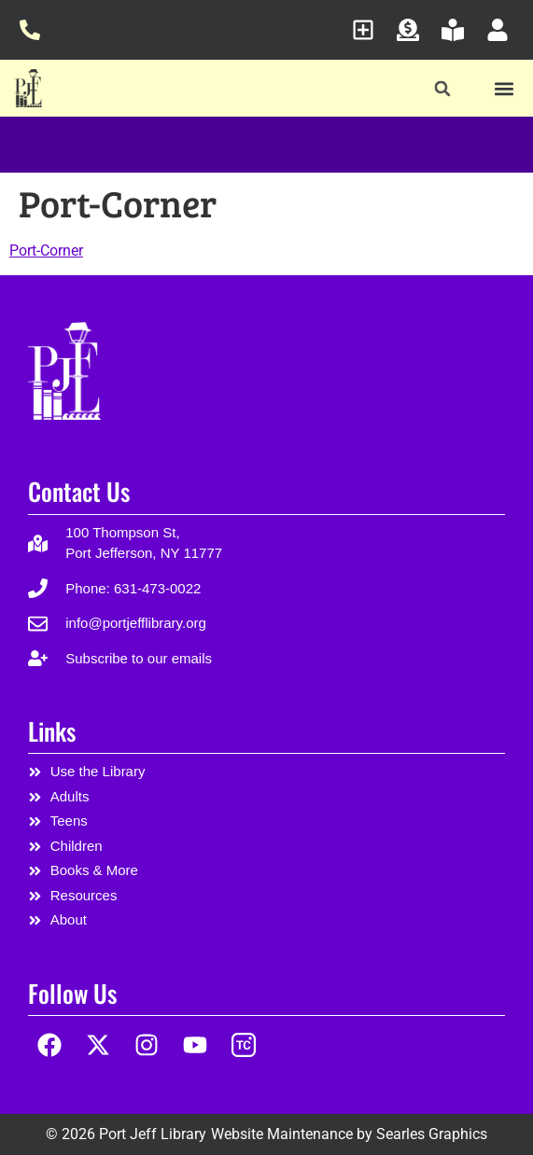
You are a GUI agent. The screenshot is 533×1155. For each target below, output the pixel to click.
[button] (442, 89)
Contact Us (79, 491)
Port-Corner (46, 250)
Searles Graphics (431, 1134)
